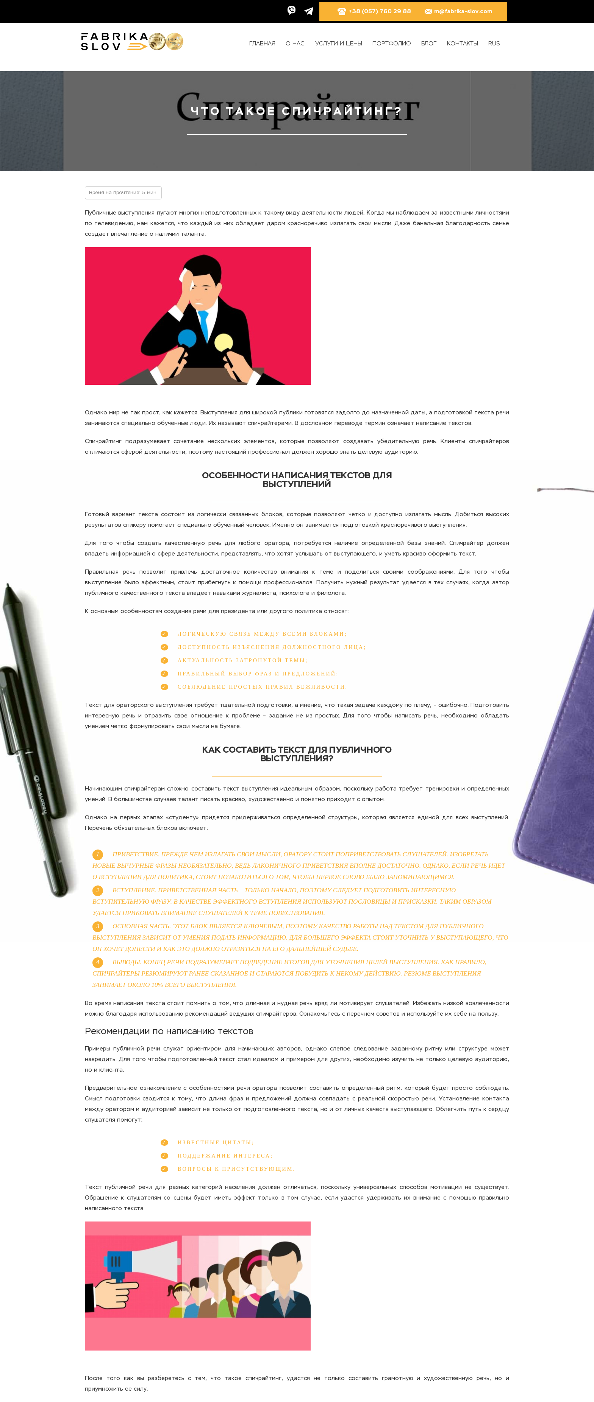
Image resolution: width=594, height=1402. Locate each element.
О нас (295, 44)
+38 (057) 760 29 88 (374, 11)
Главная (262, 44)
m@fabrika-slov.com (458, 11)
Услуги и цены (338, 44)
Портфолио (391, 44)
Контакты (462, 44)
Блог (428, 44)
